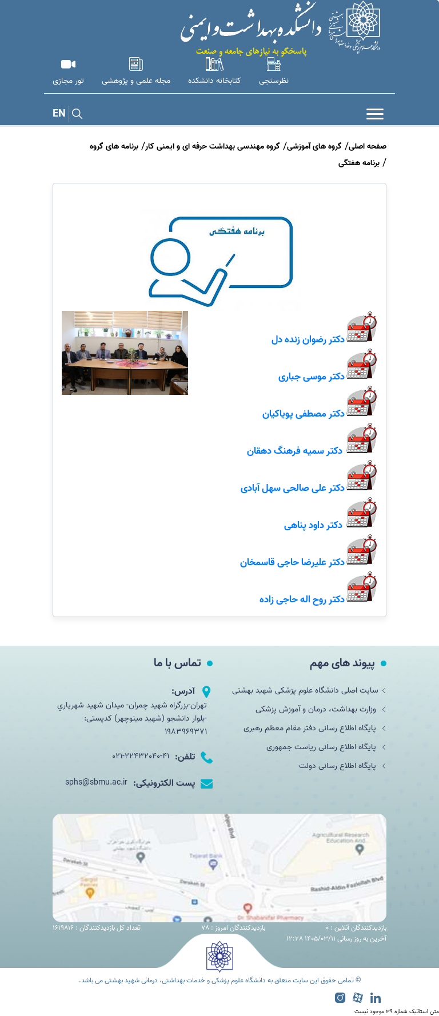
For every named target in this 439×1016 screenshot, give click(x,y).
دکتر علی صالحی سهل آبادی (293, 488)
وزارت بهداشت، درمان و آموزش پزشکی (321, 709)
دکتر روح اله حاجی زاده (302, 599)
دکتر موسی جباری (311, 377)
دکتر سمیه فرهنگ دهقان (294, 451)
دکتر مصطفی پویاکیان (303, 414)
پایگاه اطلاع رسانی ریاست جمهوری (326, 747)
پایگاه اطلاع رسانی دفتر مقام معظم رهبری (315, 728)
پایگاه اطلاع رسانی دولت (342, 766)
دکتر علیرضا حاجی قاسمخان (292, 562)
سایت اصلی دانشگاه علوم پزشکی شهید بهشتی (309, 690)
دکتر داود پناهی (313, 525)
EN (59, 114)
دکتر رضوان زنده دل (308, 339)
